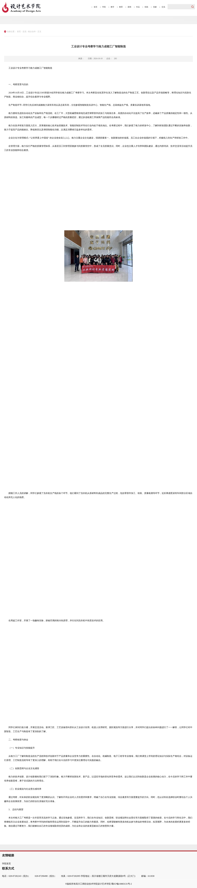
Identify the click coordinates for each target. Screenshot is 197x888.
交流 (163, 7)
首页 (95, 7)
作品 (138, 7)
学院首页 (6, 863)
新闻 (129, 7)
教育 (121, 7)
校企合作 (32, 32)
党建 (155, 7)
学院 (104, 7)
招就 (146, 7)
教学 (112, 7)
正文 (39, 32)
